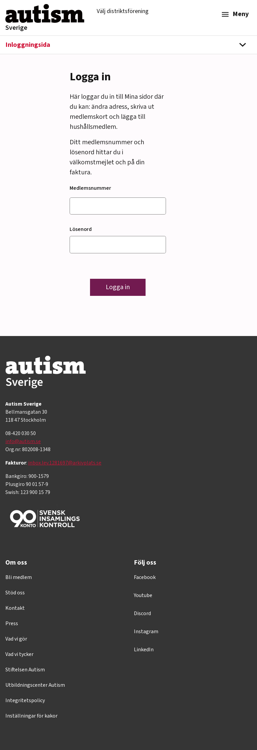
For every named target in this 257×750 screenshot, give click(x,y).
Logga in (118, 287)
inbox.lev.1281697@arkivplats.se (64, 463)
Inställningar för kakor (31, 716)
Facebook (145, 577)
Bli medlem (18, 577)
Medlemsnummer (90, 188)
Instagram (146, 631)
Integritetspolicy (25, 700)
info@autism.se (23, 441)
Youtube (143, 595)
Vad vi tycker (19, 654)
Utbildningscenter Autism (35, 685)
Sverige (16, 27)
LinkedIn (144, 649)
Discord (142, 613)
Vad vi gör (16, 639)
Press (11, 623)
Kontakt (15, 608)
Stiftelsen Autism (25, 669)
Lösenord (81, 229)
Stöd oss (15, 592)
